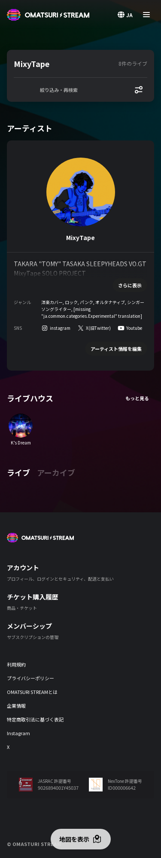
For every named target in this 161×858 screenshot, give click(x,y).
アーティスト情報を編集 (116, 348)
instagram (60, 328)
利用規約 (16, 664)
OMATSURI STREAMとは (32, 691)
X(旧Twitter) (98, 328)
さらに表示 (130, 285)
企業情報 (16, 705)
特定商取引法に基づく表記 (35, 719)
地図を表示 (74, 839)
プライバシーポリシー (30, 678)
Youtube (134, 328)
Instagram (18, 733)
